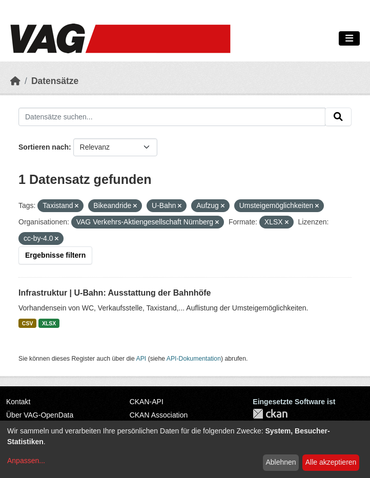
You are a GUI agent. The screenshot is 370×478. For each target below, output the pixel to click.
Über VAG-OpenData (39, 415)
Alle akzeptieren (331, 462)
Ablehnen (280, 462)
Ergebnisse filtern (55, 255)
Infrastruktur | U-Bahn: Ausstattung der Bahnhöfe (114, 292)
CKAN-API (146, 402)
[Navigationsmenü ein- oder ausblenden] (349, 38)
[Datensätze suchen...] (171, 117)
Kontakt (18, 402)
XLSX (49, 323)
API (141, 358)
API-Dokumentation (194, 358)
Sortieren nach (43, 147)
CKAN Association (159, 415)
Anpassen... (26, 460)
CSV (27, 323)
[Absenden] (338, 117)
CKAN (270, 413)
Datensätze (54, 81)
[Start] (15, 81)
